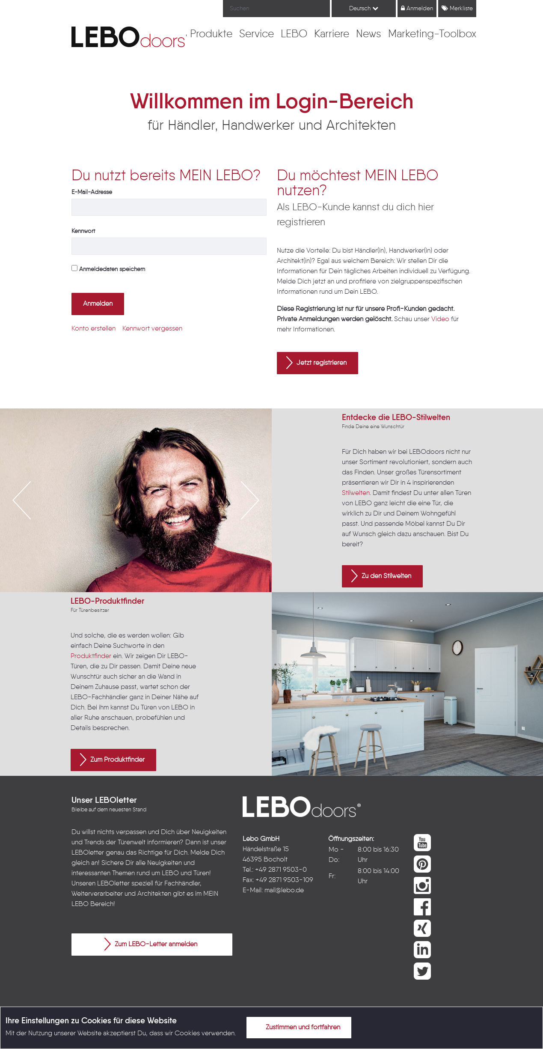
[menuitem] (211, 35)
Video (440, 319)
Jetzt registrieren (316, 362)
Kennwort (83, 231)
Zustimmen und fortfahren (297, 1027)
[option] (136, 500)
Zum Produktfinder (112, 759)
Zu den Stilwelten (381, 575)
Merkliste (457, 8)
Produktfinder (91, 656)
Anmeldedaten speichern (108, 268)
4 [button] (155, 568)
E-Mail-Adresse (91, 192)
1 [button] (116, 568)
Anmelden (417, 8)
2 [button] (129, 568)
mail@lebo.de (284, 890)
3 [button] (142, 568)
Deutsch (363, 8)
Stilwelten (356, 493)
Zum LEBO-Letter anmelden (150, 944)
